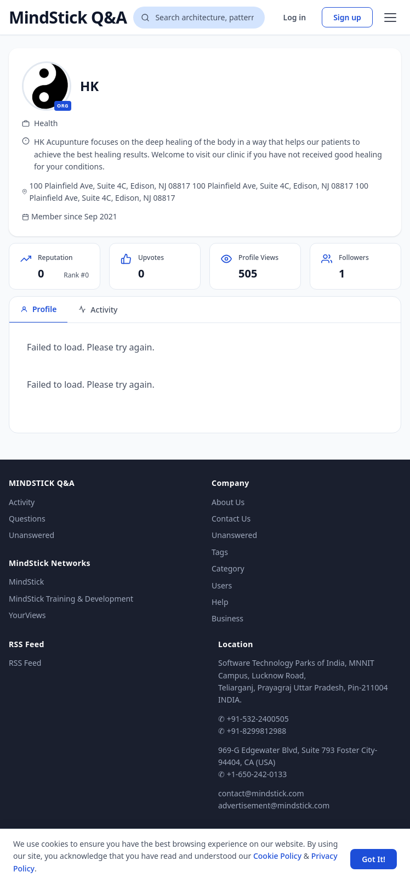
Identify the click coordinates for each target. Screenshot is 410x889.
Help (220, 602)
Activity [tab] (97, 309)
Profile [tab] (38, 309)
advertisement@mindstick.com (273, 805)
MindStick (26, 581)
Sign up (347, 17)
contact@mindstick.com (261, 793)
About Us (228, 502)
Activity (22, 502)
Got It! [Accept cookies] (373, 859)
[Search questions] (199, 18)
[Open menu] (390, 18)
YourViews (27, 615)
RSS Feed (25, 663)
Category (228, 568)
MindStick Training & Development (71, 598)
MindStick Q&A (68, 17)
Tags (220, 552)
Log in (294, 17)
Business (227, 618)
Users (222, 585)
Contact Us (231, 518)
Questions (27, 518)
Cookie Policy (277, 856)
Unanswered (31, 535)
